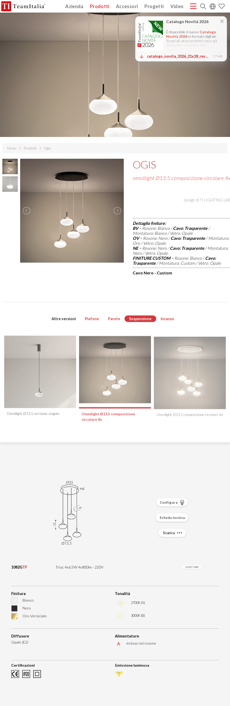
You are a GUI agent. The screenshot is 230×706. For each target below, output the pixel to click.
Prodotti (99, 6)
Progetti (154, 6)
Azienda (74, 6)
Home (11, 148)
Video (177, 6)
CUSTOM (192, 567)
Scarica (173, 533)
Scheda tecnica (172, 518)
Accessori (127, 6)
